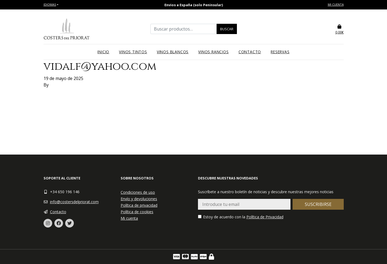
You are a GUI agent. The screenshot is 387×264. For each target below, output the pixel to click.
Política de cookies (137, 211)
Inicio (103, 51)
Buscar (226, 28)
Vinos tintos (133, 51)
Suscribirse (318, 204)
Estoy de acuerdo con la (240, 216)
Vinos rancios (213, 51)
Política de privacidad (139, 205)
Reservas (280, 51)
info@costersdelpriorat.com (74, 201)
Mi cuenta (336, 4)
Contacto (250, 51)
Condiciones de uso (138, 192)
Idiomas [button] (50, 4)
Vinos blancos (172, 51)
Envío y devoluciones (139, 198)
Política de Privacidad (264, 216)
